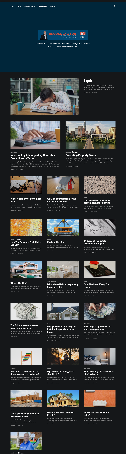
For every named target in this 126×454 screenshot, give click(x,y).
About (19, 6)
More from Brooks (29, 6)
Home (12, 6)
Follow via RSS (42, 6)
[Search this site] (114, 6)
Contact (52, 6)
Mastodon (3, 1)
